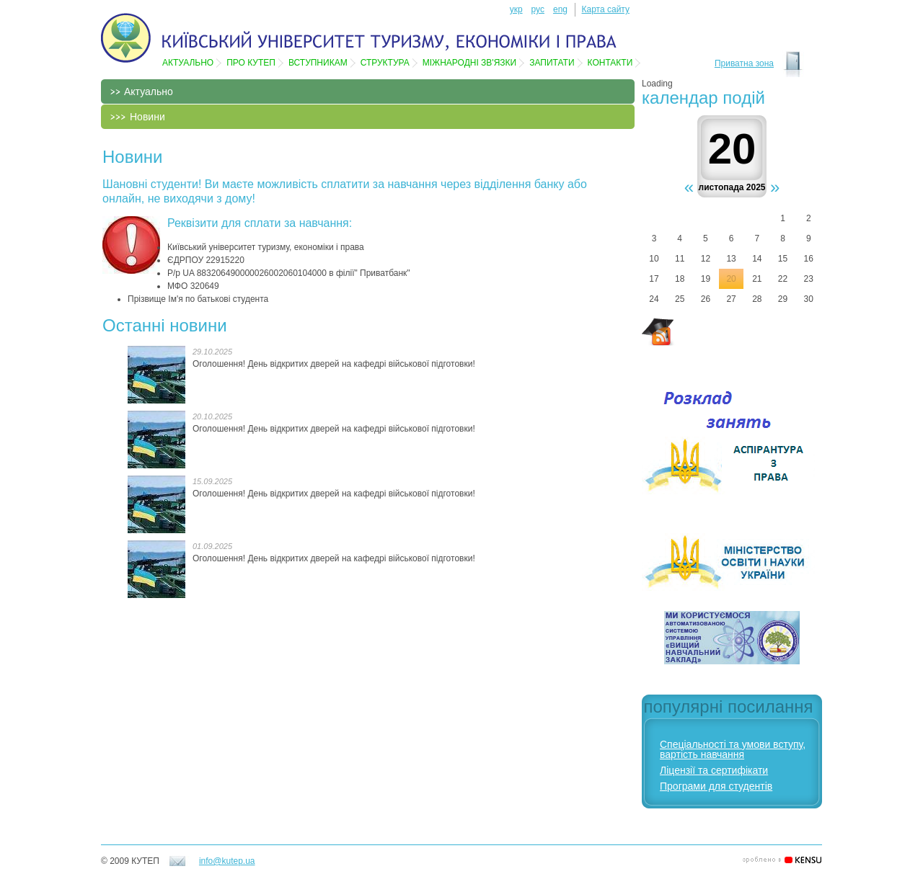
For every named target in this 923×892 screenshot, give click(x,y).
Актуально (187, 63)
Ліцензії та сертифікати (714, 770)
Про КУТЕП (250, 63)
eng (560, 9)
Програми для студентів (716, 786)
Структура (385, 63)
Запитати (551, 63)
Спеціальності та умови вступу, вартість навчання (732, 749)
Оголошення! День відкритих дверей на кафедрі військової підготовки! (334, 364)
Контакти (610, 63)
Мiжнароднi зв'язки (469, 63)
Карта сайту (606, 9)
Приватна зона (744, 63)
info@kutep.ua (227, 861)
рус (537, 9)
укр (516, 9)
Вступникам (318, 63)
